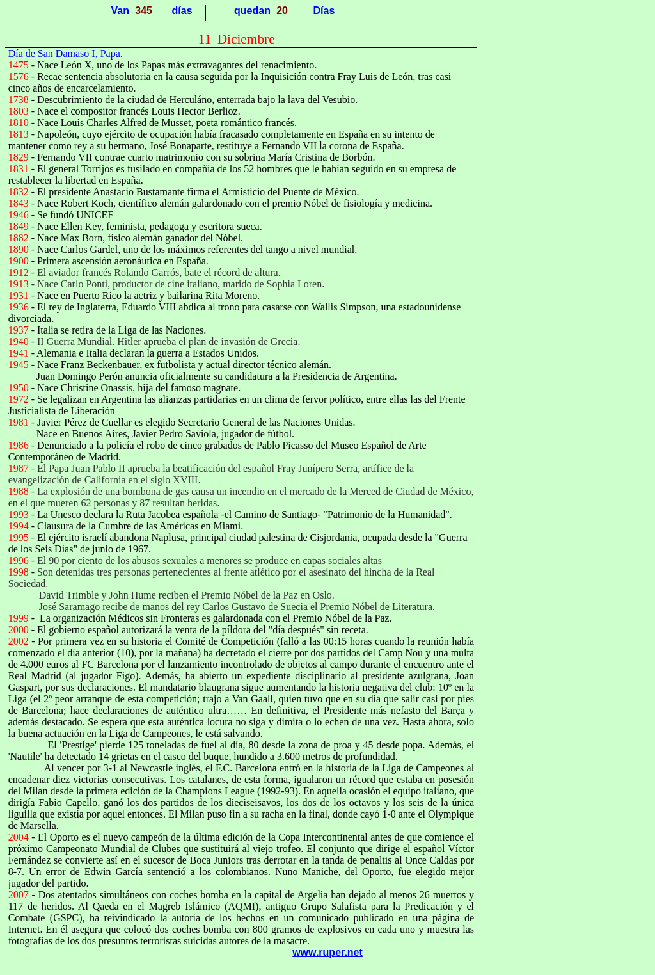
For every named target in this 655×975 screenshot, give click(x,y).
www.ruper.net (327, 952)
